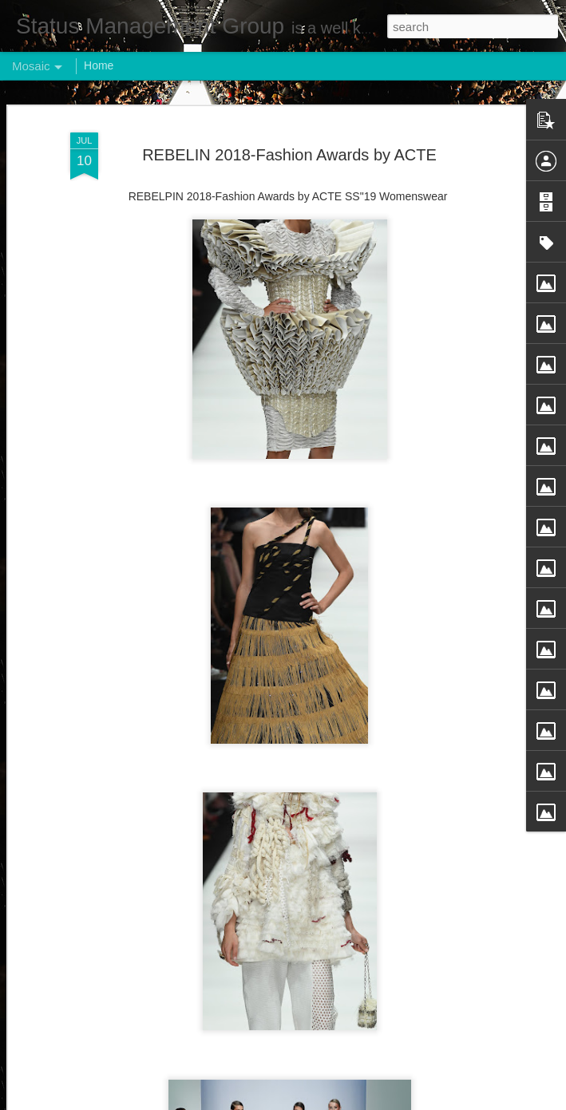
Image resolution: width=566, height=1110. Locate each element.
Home (98, 65)
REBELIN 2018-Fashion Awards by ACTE (289, 155)
